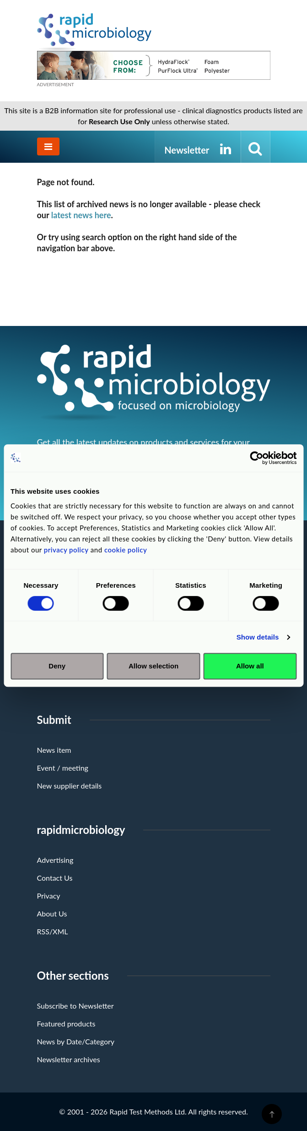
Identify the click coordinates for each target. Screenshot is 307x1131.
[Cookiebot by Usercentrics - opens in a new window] (256, 458)
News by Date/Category (76, 1041)
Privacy (48, 895)
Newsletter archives (68, 1059)
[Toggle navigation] (48, 146)
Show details (258, 637)
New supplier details (69, 785)
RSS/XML (52, 931)
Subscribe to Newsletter (75, 1005)
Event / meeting (62, 767)
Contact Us (55, 877)
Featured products (66, 1023)
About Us (52, 913)
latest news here (81, 215)
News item (54, 749)
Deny (56, 666)
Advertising (55, 859)
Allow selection (153, 666)
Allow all (250, 666)
